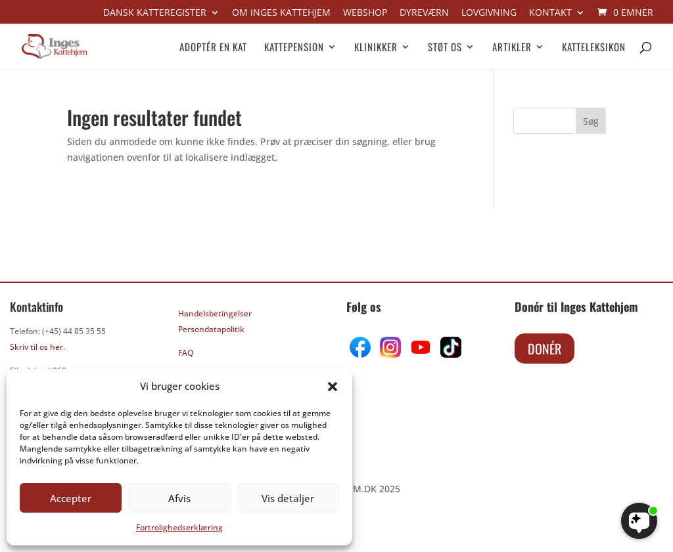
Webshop (365, 13)
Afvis (179, 498)
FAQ (185, 352)
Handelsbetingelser (215, 313)
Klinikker (376, 48)
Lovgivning (489, 13)
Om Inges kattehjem (281, 13)
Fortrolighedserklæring (179, 527)
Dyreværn (424, 13)
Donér (544, 348)
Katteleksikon (594, 48)
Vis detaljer (288, 498)
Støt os (445, 48)
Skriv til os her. (37, 346)
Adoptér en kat (213, 48)
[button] (332, 386)
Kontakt (550, 13)
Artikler (512, 48)
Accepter (70, 498)
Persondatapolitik (211, 329)
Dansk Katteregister (154, 13)
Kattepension (294, 48)
